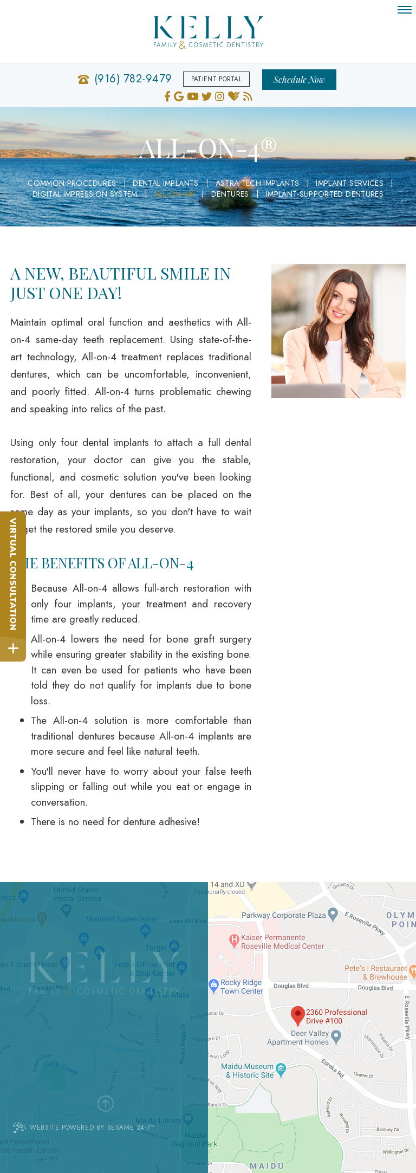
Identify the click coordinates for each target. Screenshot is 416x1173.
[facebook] (167, 95)
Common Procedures (72, 183)
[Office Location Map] (303, 1014)
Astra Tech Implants (258, 183)
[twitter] (207, 95)
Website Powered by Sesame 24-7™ (83, 1127)
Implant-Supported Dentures (325, 194)
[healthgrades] (233, 95)
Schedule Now (299, 79)
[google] (179, 95)
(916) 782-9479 (133, 79)
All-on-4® (174, 194)
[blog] (247, 95)
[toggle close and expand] (13, 649)
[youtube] (192, 95)
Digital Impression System (85, 194)
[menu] (404, 10)
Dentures (230, 194)
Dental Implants (165, 183)
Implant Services (350, 183)
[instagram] (219, 95)
